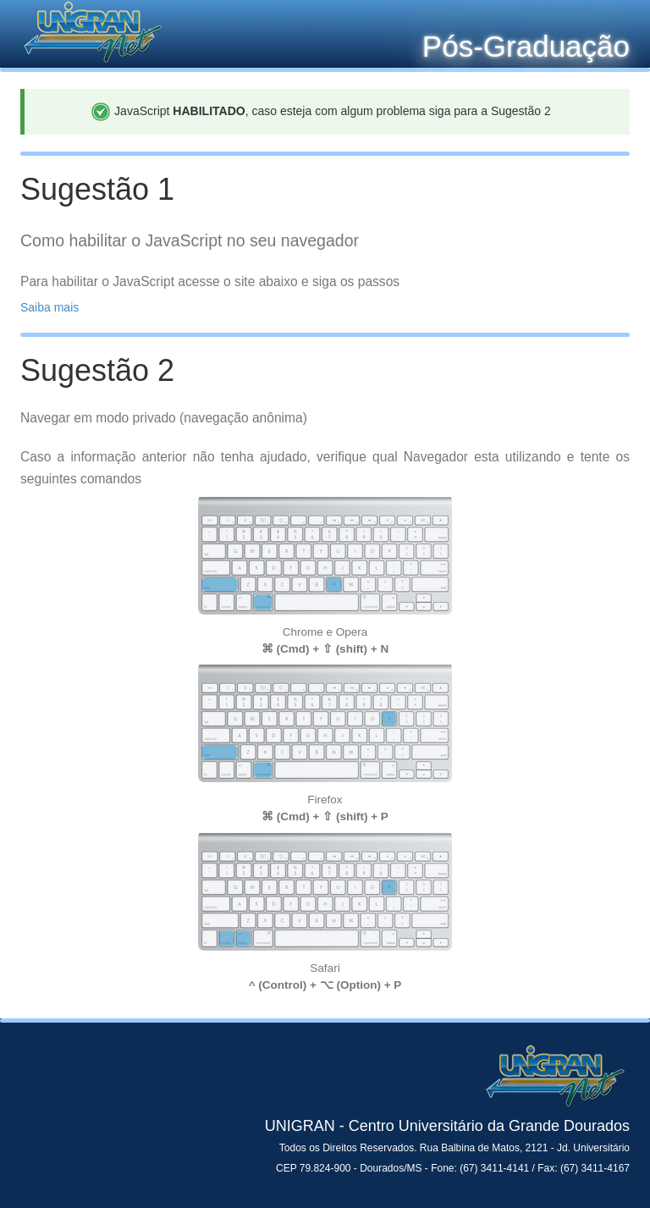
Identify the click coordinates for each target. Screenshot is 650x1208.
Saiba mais (49, 307)
